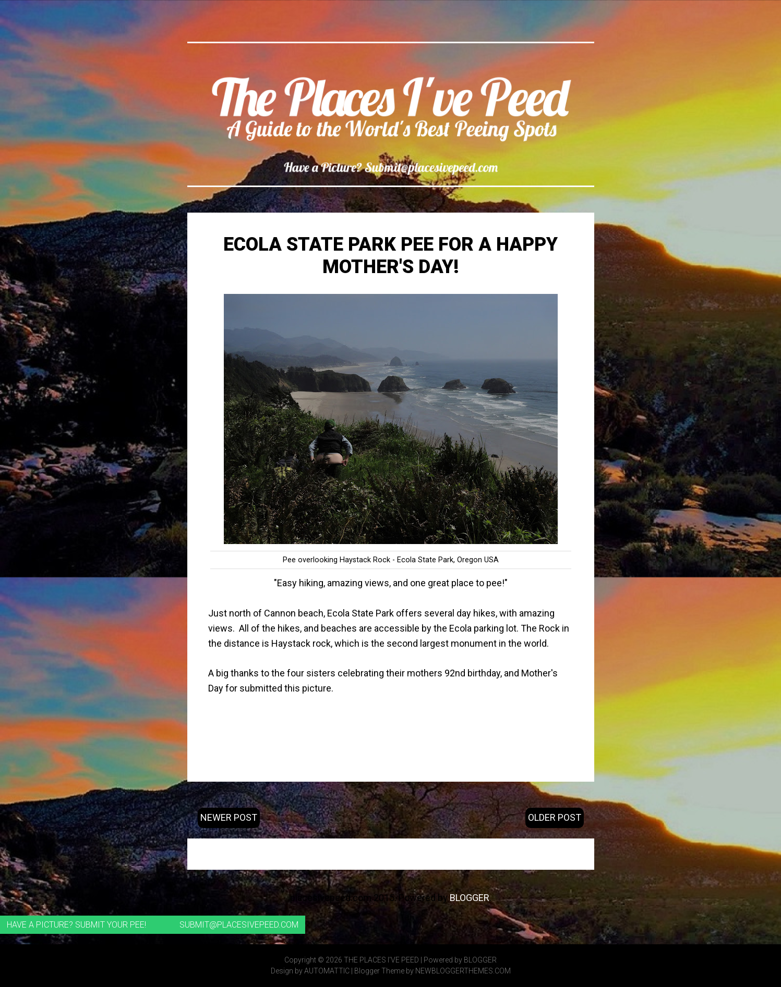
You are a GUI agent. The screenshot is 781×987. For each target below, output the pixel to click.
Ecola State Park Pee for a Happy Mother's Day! (390, 255)
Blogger (469, 897)
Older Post (554, 817)
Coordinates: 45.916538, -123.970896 (390, 748)
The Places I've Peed (381, 960)
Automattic (327, 971)
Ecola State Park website (390, 718)
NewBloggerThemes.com (463, 971)
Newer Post (228, 817)
